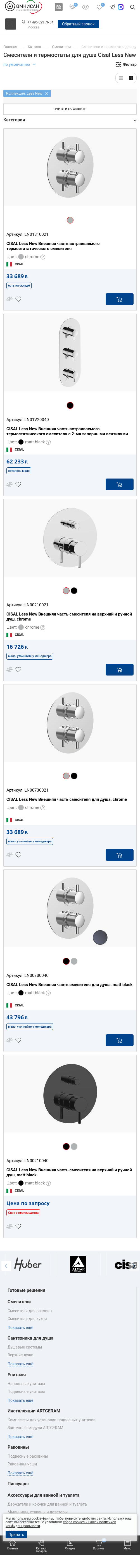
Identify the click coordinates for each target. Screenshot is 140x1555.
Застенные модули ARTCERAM (35, 1428)
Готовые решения (26, 1290)
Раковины (18, 1447)
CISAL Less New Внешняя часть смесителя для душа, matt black (69, 984)
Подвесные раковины (28, 1456)
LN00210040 (36, 1160)
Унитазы (17, 1374)
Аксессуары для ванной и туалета (44, 1495)
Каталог (34, 47)
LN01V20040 (36, 419)
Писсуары (18, 1483)
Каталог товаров (41, 1546)
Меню (127, 1545)
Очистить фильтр (70, 109)
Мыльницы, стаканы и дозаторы (38, 1512)
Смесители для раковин (30, 1311)
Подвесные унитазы (26, 1391)
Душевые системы (25, 1347)
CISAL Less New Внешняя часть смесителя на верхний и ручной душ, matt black (69, 1172)
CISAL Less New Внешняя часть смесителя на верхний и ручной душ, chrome (69, 617)
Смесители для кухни (27, 1318)
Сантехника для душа (30, 1338)
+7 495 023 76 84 (40, 22)
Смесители (61, 47)
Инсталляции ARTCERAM (34, 1411)
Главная (12, 1545)
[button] (6, 1266)
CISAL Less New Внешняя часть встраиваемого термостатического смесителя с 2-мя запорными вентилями (67, 431)
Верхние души (20, 1355)
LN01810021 (36, 234)
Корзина (99, 1545)
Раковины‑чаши (22, 1464)
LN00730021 (36, 790)
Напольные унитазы (26, 1383)
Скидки (70, 1545)
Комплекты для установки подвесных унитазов (52, 1420)
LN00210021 (36, 604)
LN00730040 (36, 975)
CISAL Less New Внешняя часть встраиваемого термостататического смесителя (53, 246)
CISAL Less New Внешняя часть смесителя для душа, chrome (66, 799)
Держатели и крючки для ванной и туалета (47, 1504)
